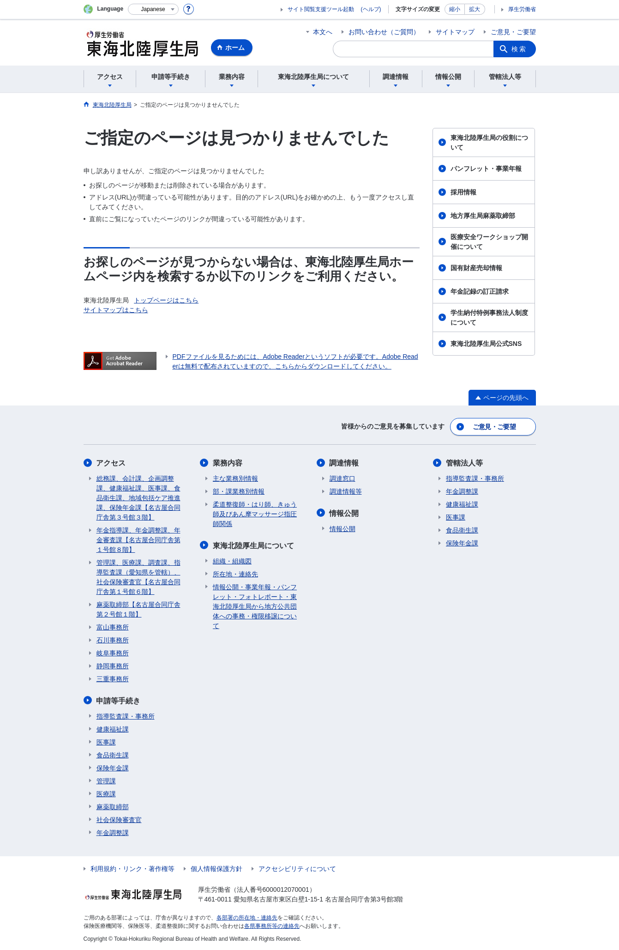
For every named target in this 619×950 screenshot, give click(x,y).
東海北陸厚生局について (253, 545)
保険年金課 (112, 767)
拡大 (474, 9)
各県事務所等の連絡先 (272, 925)
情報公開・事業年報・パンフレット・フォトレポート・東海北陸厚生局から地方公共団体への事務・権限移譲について (255, 605)
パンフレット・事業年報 (486, 168)
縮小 (454, 9)
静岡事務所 (112, 665)
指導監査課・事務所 (125, 715)
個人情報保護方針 (216, 867)
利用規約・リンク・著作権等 (132, 867)
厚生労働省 (522, 9)
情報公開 (344, 512)
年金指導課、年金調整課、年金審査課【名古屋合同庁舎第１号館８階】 (138, 539)
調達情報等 (346, 491)
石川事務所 (112, 639)
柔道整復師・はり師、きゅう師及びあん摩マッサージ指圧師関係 (255, 513)
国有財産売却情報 (476, 268)
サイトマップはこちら (116, 310)
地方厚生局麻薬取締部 (483, 215)
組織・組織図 (232, 560)
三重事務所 (112, 678)
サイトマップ (455, 32)
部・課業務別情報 (238, 491)
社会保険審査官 (119, 819)
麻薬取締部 (112, 806)
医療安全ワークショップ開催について (489, 241)
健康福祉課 (112, 728)
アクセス (111, 462)
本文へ (322, 32)
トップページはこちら (166, 300)
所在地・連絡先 (235, 573)
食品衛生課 (112, 754)
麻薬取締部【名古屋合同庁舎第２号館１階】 (138, 608)
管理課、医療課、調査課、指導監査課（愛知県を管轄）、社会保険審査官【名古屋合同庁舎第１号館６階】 (138, 576)
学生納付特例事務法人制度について (489, 317)
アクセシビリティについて (297, 867)
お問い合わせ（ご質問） (384, 32)
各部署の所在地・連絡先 (246, 917)
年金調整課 (112, 831)
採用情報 (463, 192)
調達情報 (344, 462)
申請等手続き (118, 700)
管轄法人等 (464, 462)
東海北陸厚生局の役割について (489, 142)
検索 (519, 49)
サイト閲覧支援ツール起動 (321, 9)
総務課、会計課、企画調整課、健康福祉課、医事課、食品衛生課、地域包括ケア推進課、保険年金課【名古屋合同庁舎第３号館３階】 (138, 497)
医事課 (106, 741)
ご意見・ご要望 (513, 32)
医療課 (106, 793)
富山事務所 (112, 626)
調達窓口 (342, 478)
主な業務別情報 (235, 478)
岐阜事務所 (112, 652)
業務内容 (227, 462)
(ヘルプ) (371, 9)
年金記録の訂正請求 (480, 291)
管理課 (106, 780)
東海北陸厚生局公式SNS (486, 343)
